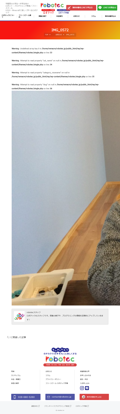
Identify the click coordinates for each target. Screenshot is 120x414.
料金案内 (59, 16)
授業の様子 (42, 16)
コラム (93, 16)
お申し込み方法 (85, 375)
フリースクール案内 (25, 16)
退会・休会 (84, 379)
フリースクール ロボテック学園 (57, 383)
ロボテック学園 (81, 406)
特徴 (12, 371)
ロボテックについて (8, 16)
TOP (46, 35)
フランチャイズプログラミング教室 (56, 406)
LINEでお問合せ (109, 7)
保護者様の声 (84, 371)
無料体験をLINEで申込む (82, 7)
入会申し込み (84, 383)
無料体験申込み (110, 16)
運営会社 (34, 406)
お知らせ (76, 16)
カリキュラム (16, 375)
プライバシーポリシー (53, 379)
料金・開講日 (16, 379)
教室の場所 (15, 383)
